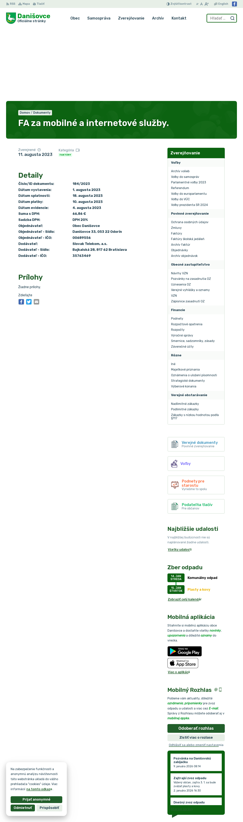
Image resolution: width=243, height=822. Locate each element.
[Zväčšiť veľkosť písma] (206, 4)
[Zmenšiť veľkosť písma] (197, 4)
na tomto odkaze (32, 789)
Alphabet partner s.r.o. (62, 775)
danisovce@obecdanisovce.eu (214, 798)
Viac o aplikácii (179, 598)
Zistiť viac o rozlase (196, 663)
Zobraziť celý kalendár (185, 525)
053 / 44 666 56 (203, 794)
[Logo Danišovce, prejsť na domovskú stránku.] (28, 18)
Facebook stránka (205, 803)
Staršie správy (182, 735)
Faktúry (65, 80)
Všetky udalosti (180, 475)
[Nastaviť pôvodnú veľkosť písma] (202, 4)
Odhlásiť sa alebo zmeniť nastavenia (196, 671)
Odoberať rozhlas (196, 654)
